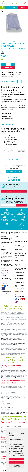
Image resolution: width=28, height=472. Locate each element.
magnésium (21, 343)
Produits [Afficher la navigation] (13, 7)
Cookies (17, 252)
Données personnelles (20, 250)
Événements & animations (21, 241)
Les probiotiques (4, 461)
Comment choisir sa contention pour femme (9, 377)
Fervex (3, 340)
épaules (2, 371)
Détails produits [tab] (7, 124)
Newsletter (3, 249)
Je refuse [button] (16, 462)
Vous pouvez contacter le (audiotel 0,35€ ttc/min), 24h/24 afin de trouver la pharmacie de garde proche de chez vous (21, 271)
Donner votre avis (14, 171)
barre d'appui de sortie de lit (18, 388)
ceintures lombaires (20, 369)
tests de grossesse (13, 343)
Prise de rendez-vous (20, 240)
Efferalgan (8, 335)
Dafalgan (14, 335)
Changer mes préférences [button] (17, 466)
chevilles (11, 371)
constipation (3, 339)
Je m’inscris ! (21, 205)
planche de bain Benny (6, 398)
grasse (2, 338)
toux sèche (22, 337)
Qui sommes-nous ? (5, 248)
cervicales (23, 370)
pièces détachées (9, 407)
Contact (3, 250)
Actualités (17, 238)
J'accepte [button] (16, 459)
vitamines (15, 344)
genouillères (13, 369)
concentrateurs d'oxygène (22, 412)
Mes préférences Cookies (20, 253)
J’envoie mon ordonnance (14, 191)
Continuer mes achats (9, 81)
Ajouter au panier (8, 67)
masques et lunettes (15, 413)
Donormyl (24, 340)
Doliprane (14, 334)
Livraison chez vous (19, 288)
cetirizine (14, 339)
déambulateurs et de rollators (19, 393)
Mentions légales (19, 249)
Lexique (17, 242)
